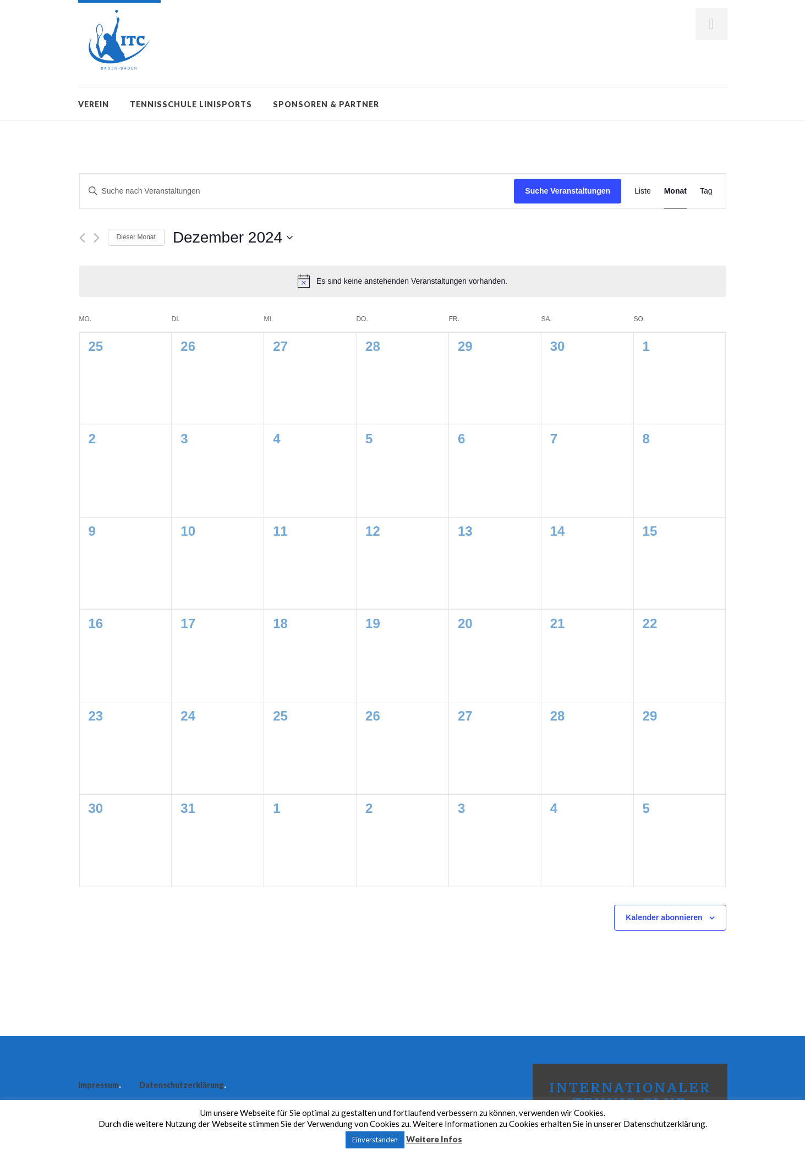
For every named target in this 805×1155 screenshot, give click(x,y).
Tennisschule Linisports (191, 104)
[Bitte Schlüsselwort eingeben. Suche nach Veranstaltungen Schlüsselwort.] (297, 191)
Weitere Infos (434, 1139)
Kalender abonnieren (664, 917)
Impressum (98, 1085)
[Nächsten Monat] (97, 238)
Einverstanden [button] (375, 1139)
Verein (93, 104)
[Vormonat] (82, 238)
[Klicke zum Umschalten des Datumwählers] (233, 238)
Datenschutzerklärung (181, 1085)
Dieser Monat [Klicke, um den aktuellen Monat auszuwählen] (136, 237)
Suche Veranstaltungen (567, 190)
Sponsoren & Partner (326, 104)
